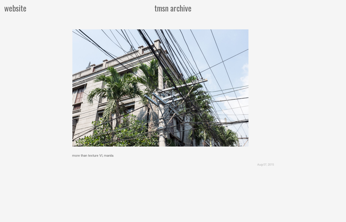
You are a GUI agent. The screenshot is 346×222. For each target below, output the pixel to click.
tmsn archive (173, 8)
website (15, 8)
